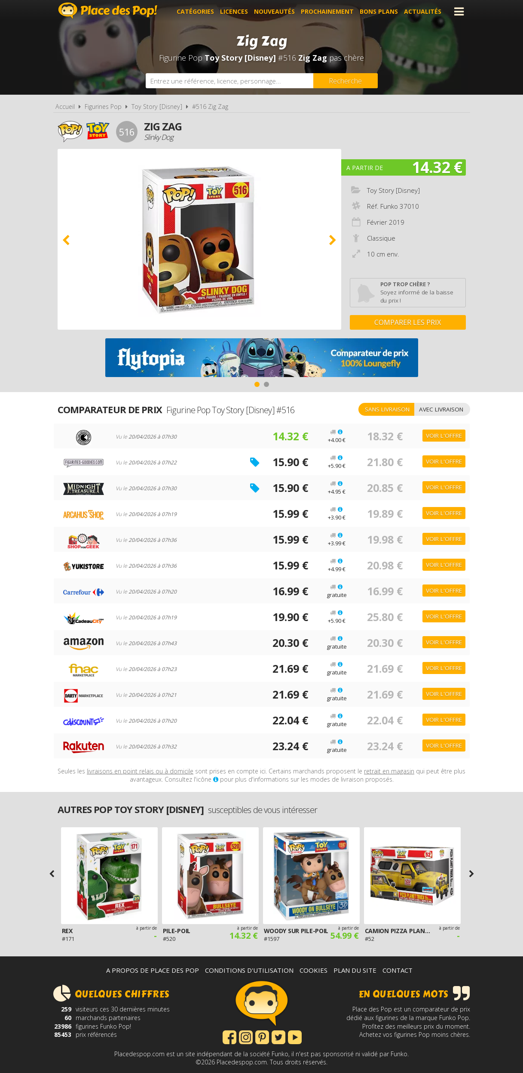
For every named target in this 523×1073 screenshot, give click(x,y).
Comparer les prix (407, 322)
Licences (234, 11)
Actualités (422, 11)
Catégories (195, 11)
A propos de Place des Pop (152, 970)
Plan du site (354, 970)
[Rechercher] (345, 80)
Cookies (313, 970)
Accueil (65, 106)
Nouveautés (274, 11)
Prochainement (327, 11)
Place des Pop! (108, 10)
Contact (397, 970)
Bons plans (379, 11)
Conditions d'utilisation (249, 970)
